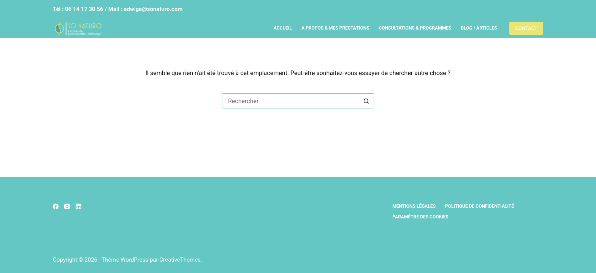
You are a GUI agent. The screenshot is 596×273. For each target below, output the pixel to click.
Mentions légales (414, 206)
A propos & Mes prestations (335, 28)
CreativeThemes (180, 259)
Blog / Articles (479, 28)
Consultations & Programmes (415, 28)
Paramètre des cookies (420, 217)
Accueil (283, 28)
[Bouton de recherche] (366, 100)
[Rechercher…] (290, 100)
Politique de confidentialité (479, 206)
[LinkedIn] (78, 206)
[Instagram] (67, 206)
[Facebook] (56, 206)
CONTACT (526, 28)
